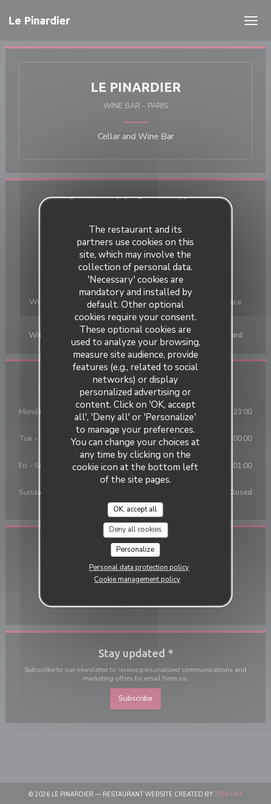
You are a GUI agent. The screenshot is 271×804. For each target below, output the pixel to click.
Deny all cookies (135, 529)
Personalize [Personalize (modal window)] (135, 549)
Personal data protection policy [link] (139, 567)
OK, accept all (135, 509)
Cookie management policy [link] (137, 579)
